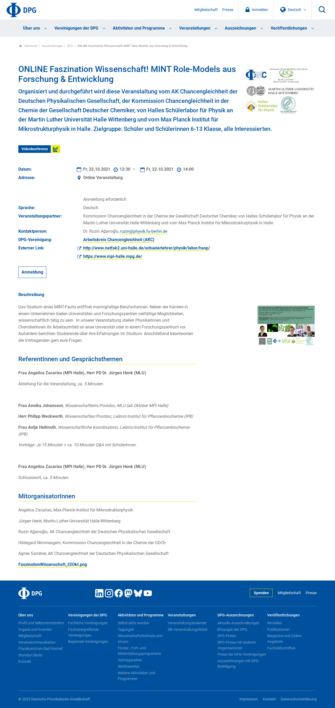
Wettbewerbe (128, 666)
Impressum (248, 699)
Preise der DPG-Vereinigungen (241, 654)
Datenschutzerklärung (299, 699)
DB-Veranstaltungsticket (188, 629)
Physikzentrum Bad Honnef (40, 648)
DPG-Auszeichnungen (235, 615)
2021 (70, 46)
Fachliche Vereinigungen (88, 623)
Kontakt (24, 661)
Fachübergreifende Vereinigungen (83, 632)
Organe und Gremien (35, 629)
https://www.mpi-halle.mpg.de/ (112, 256)
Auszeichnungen (240, 28)
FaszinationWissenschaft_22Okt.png (52, 564)
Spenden (261, 593)
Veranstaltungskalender (187, 623)
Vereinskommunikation (37, 642)
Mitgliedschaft (206, 10)
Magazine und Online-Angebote (284, 639)
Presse (227, 10)
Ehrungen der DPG (232, 629)
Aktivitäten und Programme (139, 28)
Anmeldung (32, 272)
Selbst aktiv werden (133, 623)
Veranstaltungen (194, 28)
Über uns (31, 28)
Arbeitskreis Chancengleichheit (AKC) (118, 239)
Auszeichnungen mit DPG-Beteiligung (238, 664)
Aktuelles (274, 623)
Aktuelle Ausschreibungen (238, 623)
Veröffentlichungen (289, 28)
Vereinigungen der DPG (76, 28)
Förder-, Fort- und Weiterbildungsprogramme (139, 651)
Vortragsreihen (130, 660)
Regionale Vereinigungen (88, 641)
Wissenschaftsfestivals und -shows (141, 639)
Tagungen (126, 629)
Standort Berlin (30, 655)
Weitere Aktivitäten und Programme (136, 676)
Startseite (28, 46)
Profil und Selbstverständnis (41, 623)
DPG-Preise (226, 636)
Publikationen (278, 629)
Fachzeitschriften (281, 648)
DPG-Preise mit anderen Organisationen (236, 645)
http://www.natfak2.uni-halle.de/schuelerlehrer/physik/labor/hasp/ (146, 248)
